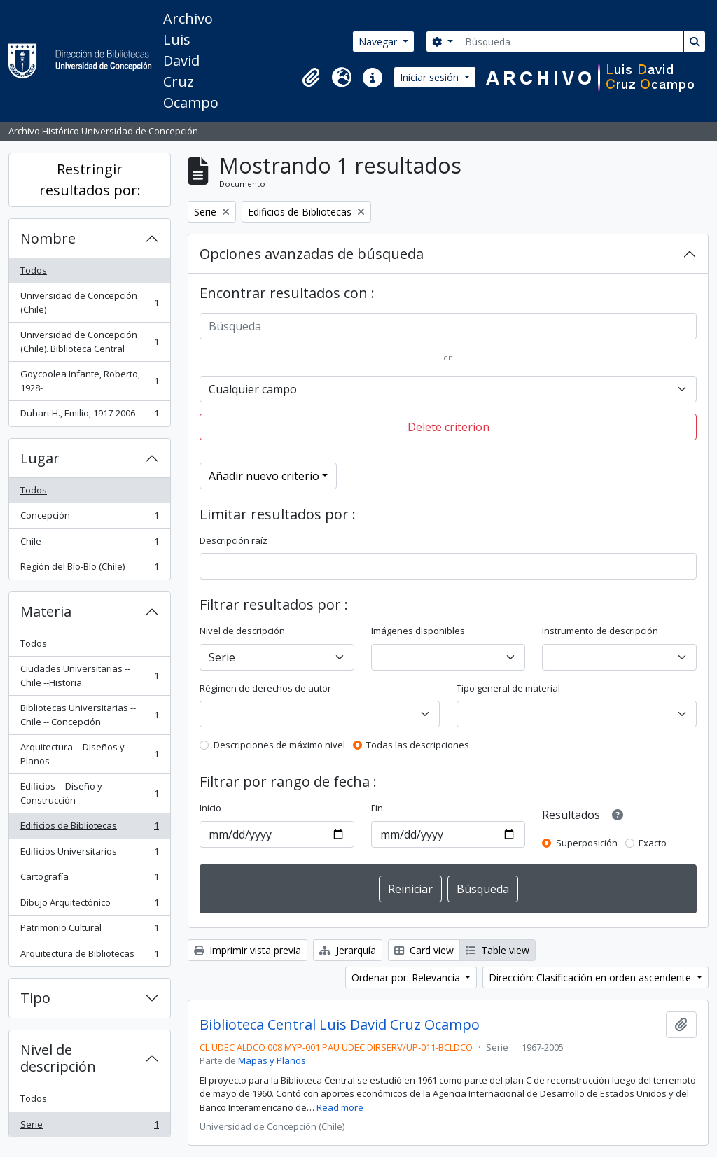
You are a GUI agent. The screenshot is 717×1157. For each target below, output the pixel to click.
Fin (377, 807)
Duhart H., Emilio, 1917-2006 (89, 416)
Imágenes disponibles (418, 630)
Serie (89, 1127)
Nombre (48, 238)
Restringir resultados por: (90, 179)
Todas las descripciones (417, 744)
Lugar (40, 458)
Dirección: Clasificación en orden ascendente (591, 977)
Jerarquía (347, 950)
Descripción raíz (233, 540)
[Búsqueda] (571, 41)
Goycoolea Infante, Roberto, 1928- (89, 380)
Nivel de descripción (58, 1058)
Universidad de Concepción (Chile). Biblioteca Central (89, 341)
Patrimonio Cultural (89, 930)
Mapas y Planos (272, 1060)
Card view (424, 950)
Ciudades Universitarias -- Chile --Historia (89, 675)
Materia (45, 611)
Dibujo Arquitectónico (89, 905)
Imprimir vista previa (247, 950)
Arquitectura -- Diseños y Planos (89, 754)
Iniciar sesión (430, 77)
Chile (89, 544)
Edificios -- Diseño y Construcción (89, 793)
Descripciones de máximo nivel (279, 744)
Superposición (587, 842)
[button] (310, 77)
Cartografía (89, 879)
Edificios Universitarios (89, 854)
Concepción (89, 518)
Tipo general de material (508, 688)
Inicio (210, 807)
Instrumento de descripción (600, 630)
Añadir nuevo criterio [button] (264, 476)
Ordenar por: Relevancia (407, 977)
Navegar (379, 41)
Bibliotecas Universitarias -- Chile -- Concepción (89, 714)
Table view (497, 950)
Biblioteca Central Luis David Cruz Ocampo (340, 1024)
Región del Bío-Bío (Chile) (89, 569)
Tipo (35, 997)
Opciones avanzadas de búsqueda (312, 253)
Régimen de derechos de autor (265, 688)
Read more (339, 1107)
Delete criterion (448, 427)
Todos (33, 270)
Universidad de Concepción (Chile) (89, 302)
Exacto (653, 842)
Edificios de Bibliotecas (89, 828)
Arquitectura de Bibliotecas (89, 956)
